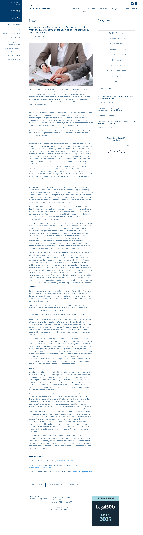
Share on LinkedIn (37, 484)
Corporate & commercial (11, 59)
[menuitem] (136, 3)
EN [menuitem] (136, 4)
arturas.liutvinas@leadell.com (40, 467)
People (93, 9)
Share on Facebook (55, 484)
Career (126, 9)
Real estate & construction (116, 65)
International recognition (116, 49)
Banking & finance (14, 55)
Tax (18, 29)
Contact (134, 9)
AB (132, 4)
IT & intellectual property (11, 48)
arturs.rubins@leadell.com (82, 472)
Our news (85, 9)
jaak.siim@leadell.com (65, 461)
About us (75, 9)
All (116, 28)
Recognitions (116, 9)
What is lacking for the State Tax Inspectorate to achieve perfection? (115, 97)
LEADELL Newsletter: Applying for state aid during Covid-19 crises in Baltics (115, 110)
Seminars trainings (116, 76)
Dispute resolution (14, 52)
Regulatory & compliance (11, 33)
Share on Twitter (73, 484)
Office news (116, 60)
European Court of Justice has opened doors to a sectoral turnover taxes (116, 122)
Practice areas (104, 9)
